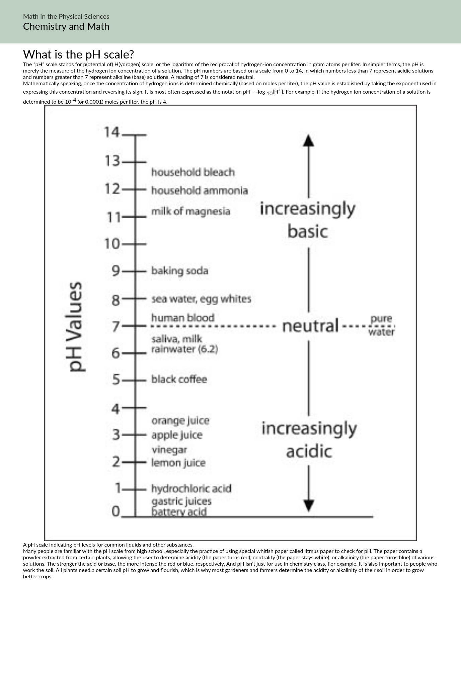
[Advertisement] (231, 642)
